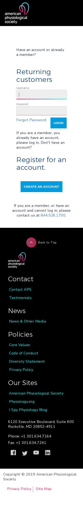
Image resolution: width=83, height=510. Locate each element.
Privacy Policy (21, 369)
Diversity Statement (27, 361)
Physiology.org (22, 401)
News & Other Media (27, 321)
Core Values (19, 344)
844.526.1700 (53, 215)
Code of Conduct (23, 353)
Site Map (43, 488)
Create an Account (41, 186)
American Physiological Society (36, 393)
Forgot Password (31, 120)
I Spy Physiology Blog (28, 409)
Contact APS (20, 289)
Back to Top (41, 242)
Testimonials (20, 297)
